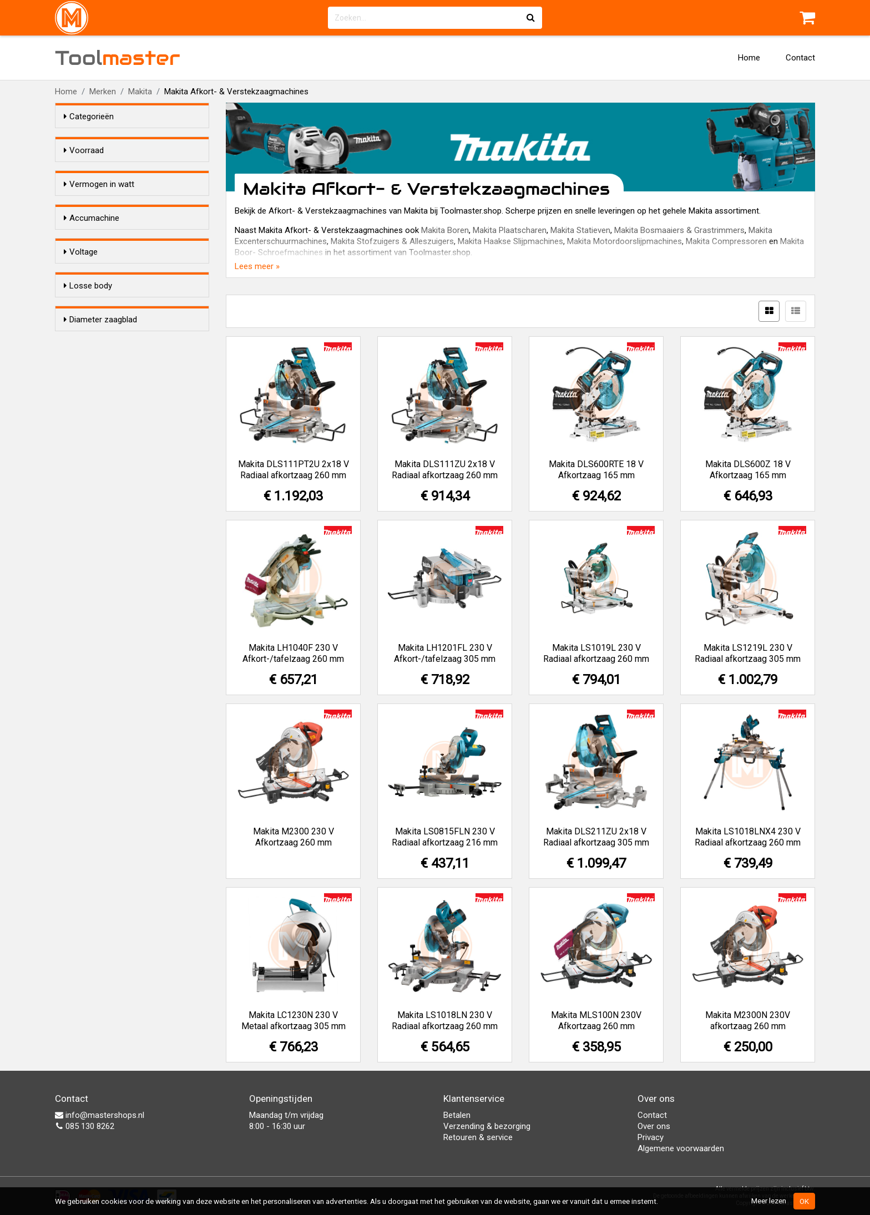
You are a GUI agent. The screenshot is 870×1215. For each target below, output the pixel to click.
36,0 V (97, 419)
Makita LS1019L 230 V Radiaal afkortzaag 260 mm (596, 653)
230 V (96, 434)
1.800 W (100, 283)
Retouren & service (478, 1137)
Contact (800, 58)
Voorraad (84, 150)
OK (804, 1201)
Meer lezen (768, 1200)
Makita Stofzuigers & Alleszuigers (392, 241)
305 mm (101, 585)
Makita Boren (445, 230)
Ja (90, 351)
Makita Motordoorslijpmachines (624, 241)
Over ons (654, 1126)
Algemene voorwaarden (681, 1148)
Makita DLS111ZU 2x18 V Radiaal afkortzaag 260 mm (445, 469)
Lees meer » (257, 266)
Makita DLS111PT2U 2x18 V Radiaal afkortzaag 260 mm (293, 469)
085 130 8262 (84, 1126)
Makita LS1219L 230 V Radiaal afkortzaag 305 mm (748, 653)
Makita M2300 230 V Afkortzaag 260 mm (293, 837)
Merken (102, 92)
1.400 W (100, 225)
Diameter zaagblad (100, 534)
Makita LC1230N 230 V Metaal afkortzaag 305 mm (293, 1020)
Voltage (81, 383)
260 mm (101, 570)
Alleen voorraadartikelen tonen (135, 171)
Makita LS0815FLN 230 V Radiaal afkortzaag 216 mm (445, 837)
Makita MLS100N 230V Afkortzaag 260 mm (596, 1020)
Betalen (457, 1115)
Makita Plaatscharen (510, 230)
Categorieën (89, 116)
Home (749, 58)
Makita (140, 92)
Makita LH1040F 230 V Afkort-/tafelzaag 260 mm (293, 653)
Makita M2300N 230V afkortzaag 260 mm (747, 1020)
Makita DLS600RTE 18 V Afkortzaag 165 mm (596, 469)
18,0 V (97, 405)
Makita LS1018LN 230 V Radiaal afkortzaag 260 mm (445, 1020)
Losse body (88, 466)
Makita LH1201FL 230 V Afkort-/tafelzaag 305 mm (444, 653)
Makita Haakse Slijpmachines (510, 241)
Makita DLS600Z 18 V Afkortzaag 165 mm (748, 469)
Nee (93, 337)
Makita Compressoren (726, 241)
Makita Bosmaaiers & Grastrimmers (679, 230)
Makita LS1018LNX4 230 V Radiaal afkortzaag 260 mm (748, 837)
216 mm (101, 556)
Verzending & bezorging (486, 1126)
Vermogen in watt (99, 204)
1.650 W (100, 269)
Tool (117, 57)
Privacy (651, 1137)
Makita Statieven (580, 230)
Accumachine (91, 315)
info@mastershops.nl (99, 1115)
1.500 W (100, 254)
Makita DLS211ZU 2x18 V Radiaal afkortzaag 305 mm (596, 837)
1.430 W (100, 240)
